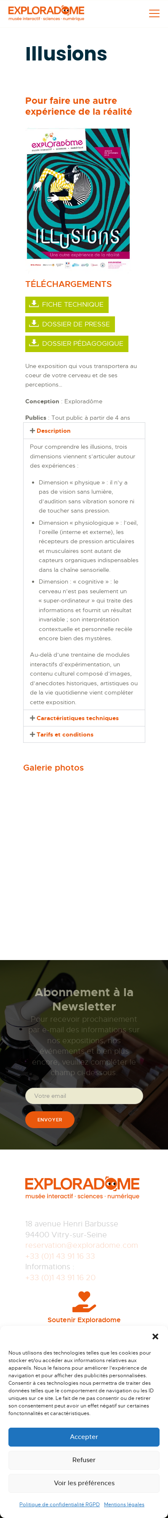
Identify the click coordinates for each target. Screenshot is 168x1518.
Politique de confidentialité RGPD (59, 1504)
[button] (155, 1336)
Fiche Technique (73, 304)
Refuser (84, 1460)
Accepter (84, 1437)
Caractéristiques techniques (78, 718)
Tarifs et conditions (65, 734)
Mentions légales (124, 1504)
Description (54, 430)
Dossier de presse (76, 324)
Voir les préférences (84, 1483)
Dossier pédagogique (82, 343)
